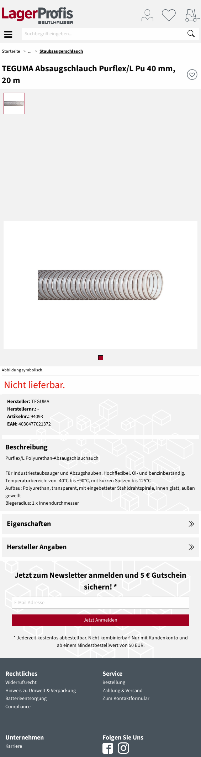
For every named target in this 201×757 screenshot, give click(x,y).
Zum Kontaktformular (125, 698)
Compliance (18, 706)
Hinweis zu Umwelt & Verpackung (40, 690)
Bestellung (113, 682)
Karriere (13, 746)
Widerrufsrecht (21, 682)
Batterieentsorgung (26, 698)
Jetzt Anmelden (100, 620)
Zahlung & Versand (122, 690)
